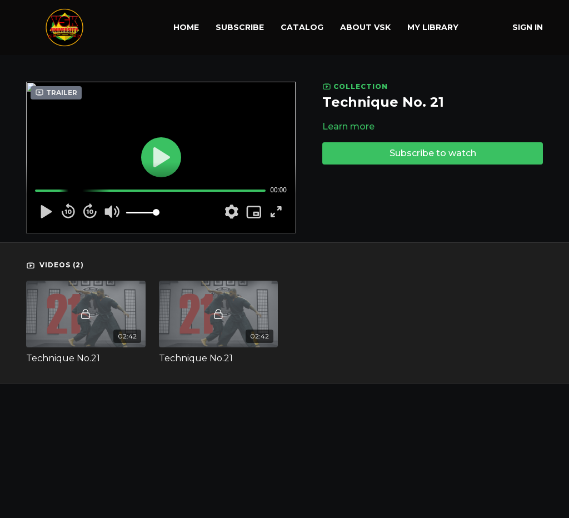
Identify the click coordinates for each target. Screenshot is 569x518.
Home (186, 27)
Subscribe (240, 27)
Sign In (527, 27)
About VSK (365, 27)
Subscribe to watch (433, 153)
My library (432, 27)
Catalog (302, 27)
